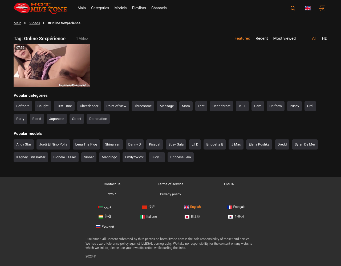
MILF (242, 106)
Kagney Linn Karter (30, 157)
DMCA (229, 184)
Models (121, 8)
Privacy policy (170, 194)
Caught (43, 106)
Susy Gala (176, 144)
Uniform (275, 106)
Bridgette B (214, 144)
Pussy (294, 106)
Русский (105, 226)
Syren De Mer (305, 144)
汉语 (148, 207)
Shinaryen (112, 144)
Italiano (148, 217)
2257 (112, 194)
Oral (310, 106)
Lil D (195, 144)
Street (76, 119)
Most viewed (284, 38)
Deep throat (221, 106)
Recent (261, 38)
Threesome (143, 106)
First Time (64, 106)
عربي (104, 207)
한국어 (236, 217)
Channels (159, 8)
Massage (167, 106)
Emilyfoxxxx (134, 157)
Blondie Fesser (64, 157)
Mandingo (109, 157)
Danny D (134, 144)
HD (324, 38)
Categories (100, 8)
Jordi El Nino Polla (53, 144)
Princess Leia (180, 157)
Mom (186, 106)
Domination (98, 119)
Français (236, 207)
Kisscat (154, 144)
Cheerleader (89, 106)
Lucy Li (157, 157)
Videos (34, 23)
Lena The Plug (86, 144)
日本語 (192, 217)
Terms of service (170, 184)
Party (20, 119)
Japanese (56, 119)
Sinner (89, 157)
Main (82, 8)
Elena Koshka (259, 144)
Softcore (22, 106)
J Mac (236, 144)
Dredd (282, 144)
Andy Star (23, 144)
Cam (257, 106)
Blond (37, 119)
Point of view (116, 106)
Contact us (112, 184)
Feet (201, 106)
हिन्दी (105, 217)
